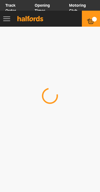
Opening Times (42, 8)
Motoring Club (77, 8)
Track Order (10, 8)
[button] (64, 19)
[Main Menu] (6, 19)
